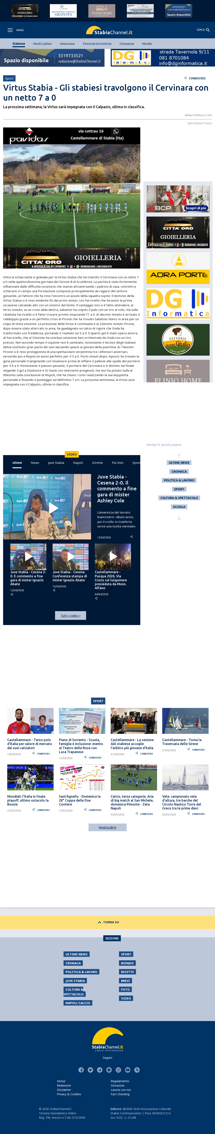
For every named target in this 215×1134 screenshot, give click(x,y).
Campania (127, 43)
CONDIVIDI (195, 78)
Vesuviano (67, 43)
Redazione (64, 1085)
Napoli (78, 462)
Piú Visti (117, 462)
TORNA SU (107, 922)
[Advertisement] (70, 422)
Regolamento (120, 1081)
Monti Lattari (42, 43)
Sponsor (138, 462)
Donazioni (117, 1085)
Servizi (61, 1081)
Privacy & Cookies (69, 1094)
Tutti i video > (71, 615)
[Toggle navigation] (15, 30)
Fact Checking (120, 1094)
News (35, 462)
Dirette (97, 462)
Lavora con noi (121, 1090)
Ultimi (17, 462)
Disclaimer (64, 1090)
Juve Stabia (56, 462)
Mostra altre (107, 827)
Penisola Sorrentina (97, 43)
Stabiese (18, 43)
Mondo (147, 43)
